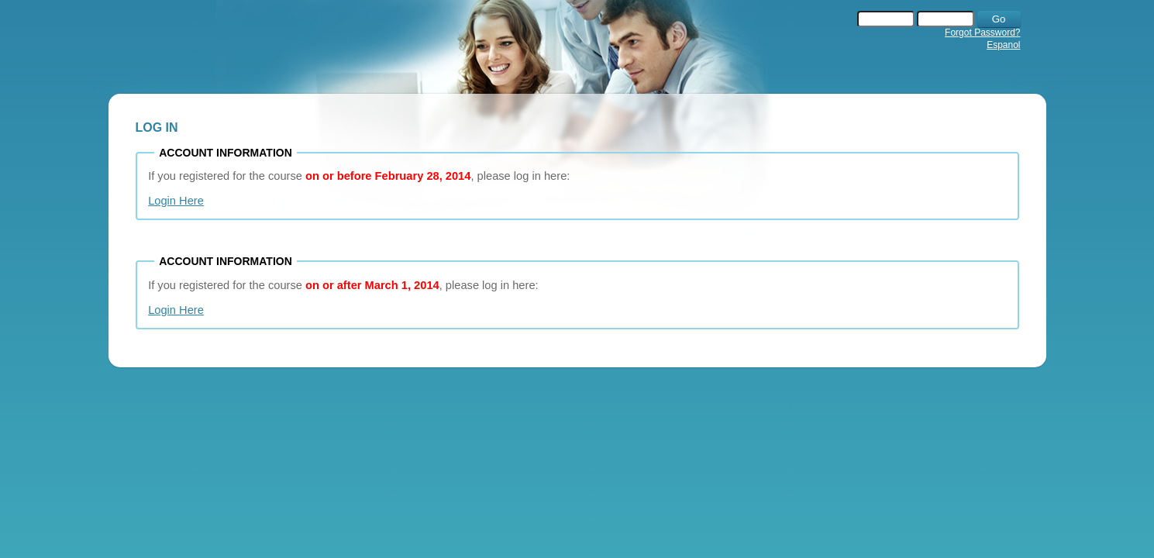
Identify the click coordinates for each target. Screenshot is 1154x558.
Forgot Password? (982, 32)
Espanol (1003, 45)
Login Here (176, 201)
